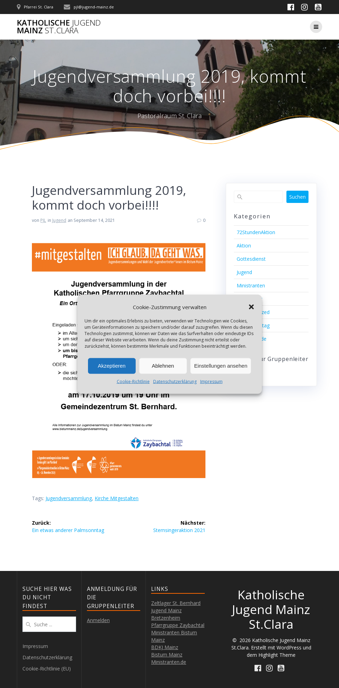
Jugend (59, 220)
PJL (43, 220)
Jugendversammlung (69, 498)
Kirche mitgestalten (116, 498)
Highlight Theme (277, 655)
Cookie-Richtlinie (133, 381)
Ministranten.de (168, 662)
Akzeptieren (112, 366)
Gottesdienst (251, 259)
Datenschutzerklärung (175, 381)
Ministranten (251, 285)
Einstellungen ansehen (221, 366)
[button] (251, 307)
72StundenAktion (256, 232)
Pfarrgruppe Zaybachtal (177, 625)
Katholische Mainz (59, 27)
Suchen (297, 196)
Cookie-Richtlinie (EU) (46, 668)
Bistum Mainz (166, 654)
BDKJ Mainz (164, 647)
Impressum (211, 381)
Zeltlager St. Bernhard (176, 603)
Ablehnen (163, 366)
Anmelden (98, 620)
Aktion (244, 245)
